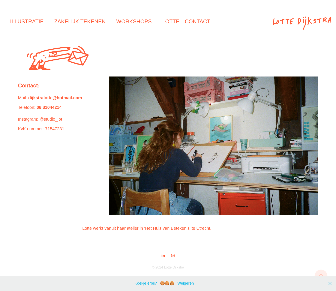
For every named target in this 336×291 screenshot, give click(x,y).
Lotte (171, 21)
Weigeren (185, 283)
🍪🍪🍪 (167, 283)
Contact (197, 21)
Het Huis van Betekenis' (167, 228)
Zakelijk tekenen (80, 21)
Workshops (134, 21)
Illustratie (27, 21)
